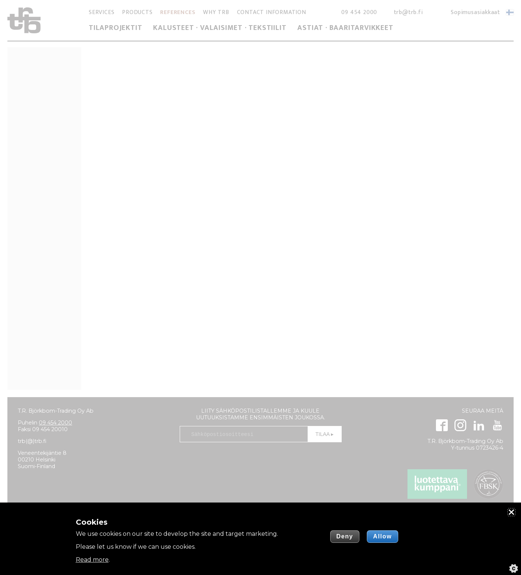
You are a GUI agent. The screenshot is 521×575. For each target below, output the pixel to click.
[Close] (511, 512)
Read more (92, 559)
